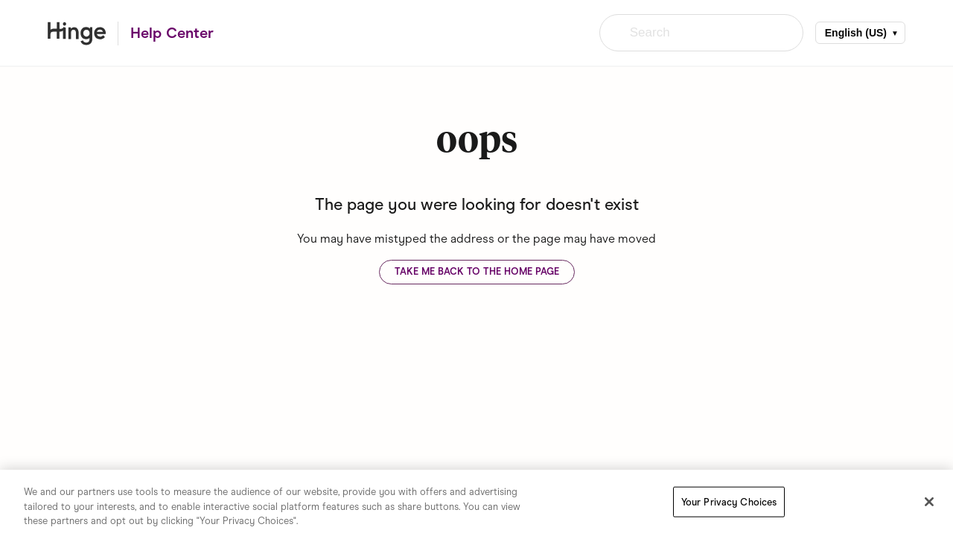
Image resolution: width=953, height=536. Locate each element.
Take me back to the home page (477, 271)
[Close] (929, 501)
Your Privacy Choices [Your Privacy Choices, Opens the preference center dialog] (729, 501)
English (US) (856, 33)
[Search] (701, 32)
